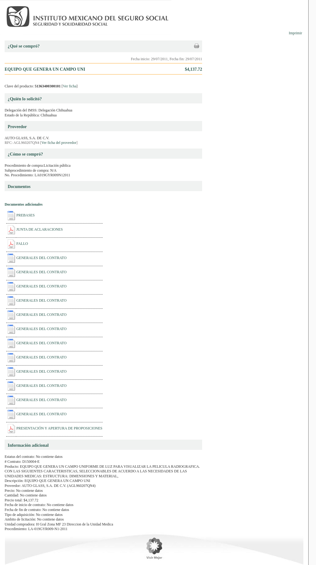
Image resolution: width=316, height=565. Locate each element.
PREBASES (25, 215)
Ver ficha (70, 86)
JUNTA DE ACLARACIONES (39, 229)
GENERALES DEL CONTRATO (41, 258)
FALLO (22, 243)
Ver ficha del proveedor (58, 142)
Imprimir (295, 33)
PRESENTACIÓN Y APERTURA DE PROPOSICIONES (59, 428)
